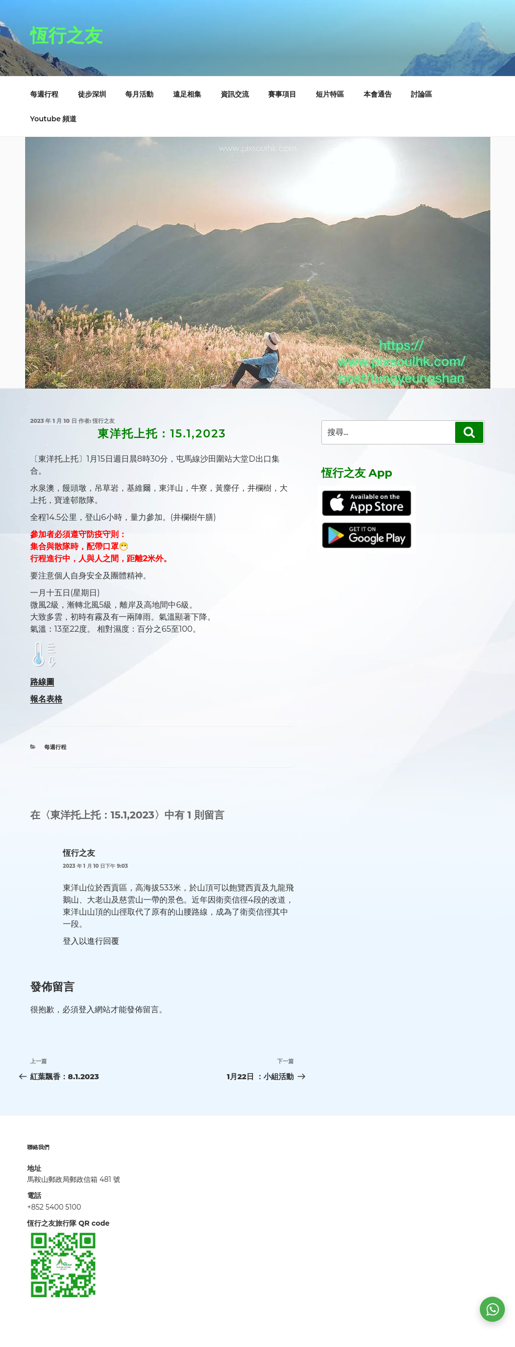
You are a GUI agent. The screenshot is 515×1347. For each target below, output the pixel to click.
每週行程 (44, 94)
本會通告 (378, 94)
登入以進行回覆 (91, 941)
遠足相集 (187, 94)
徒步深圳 (92, 94)
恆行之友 (66, 35)
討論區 (421, 94)
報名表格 (46, 699)
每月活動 (139, 94)
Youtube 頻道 (53, 118)
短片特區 (330, 94)
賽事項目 (282, 94)
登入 (86, 1009)
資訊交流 (235, 94)
